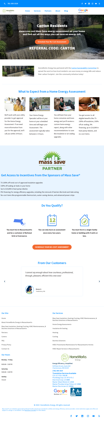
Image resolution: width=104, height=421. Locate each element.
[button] (5, 281)
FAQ (3, 341)
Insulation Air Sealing (60, 328)
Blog (66, 11)
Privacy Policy (6, 345)
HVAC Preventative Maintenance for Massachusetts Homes (73, 345)
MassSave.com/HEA (30, 410)
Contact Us (5, 349)
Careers (4, 336)
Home (27, 11)
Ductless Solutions (59, 341)
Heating (55, 332)
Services (37, 11)
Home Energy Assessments (62, 324)
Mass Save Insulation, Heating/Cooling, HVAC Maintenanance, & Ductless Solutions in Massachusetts (24, 327)
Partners (48, 11)
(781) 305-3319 (58, 371)
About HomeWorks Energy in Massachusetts (17, 322)
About (57, 11)
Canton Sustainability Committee (83, 68)
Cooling (55, 336)
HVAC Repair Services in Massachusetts (66, 349)
